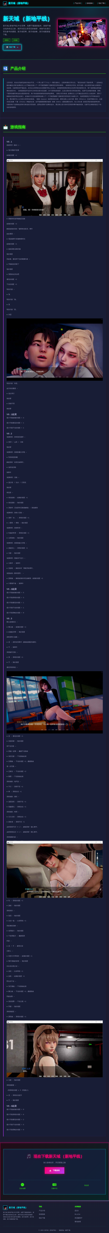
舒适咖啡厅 (78, 1218)
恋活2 (77, 1211)
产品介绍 (78, 3)
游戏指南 (90, 3)
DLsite (77, 1214)
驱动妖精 (78, 1222)
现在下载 (101, 3)
